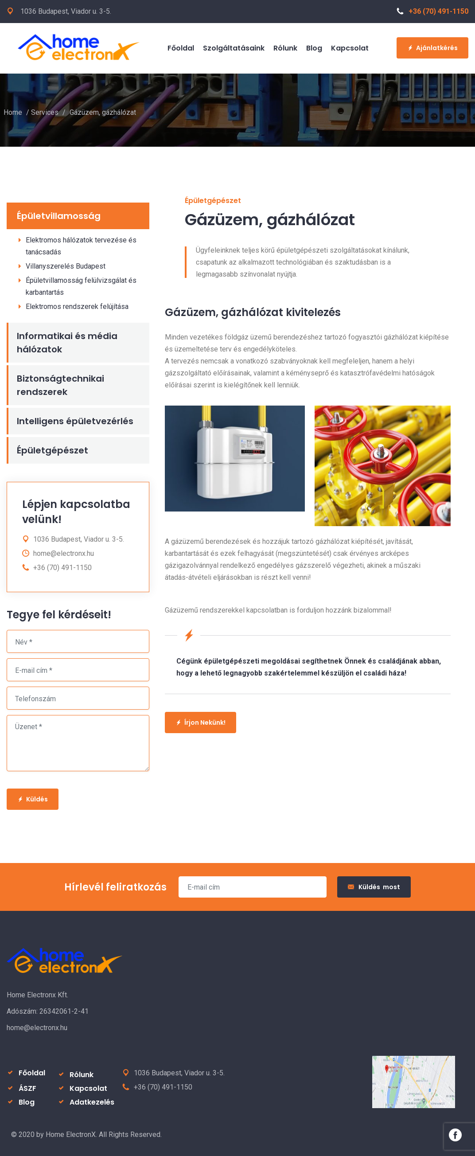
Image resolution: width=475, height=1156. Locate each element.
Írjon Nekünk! (200, 722)
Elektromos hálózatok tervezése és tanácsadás (81, 246)
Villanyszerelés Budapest (65, 266)
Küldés (32, 799)
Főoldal (180, 48)
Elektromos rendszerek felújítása (77, 306)
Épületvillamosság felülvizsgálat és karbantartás (81, 286)
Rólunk (285, 48)
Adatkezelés (92, 1102)
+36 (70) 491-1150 (432, 11)
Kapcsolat (350, 48)
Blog (314, 48)
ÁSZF (27, 1088)
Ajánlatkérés (432, 47)
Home (13, 112)
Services (44, 112)
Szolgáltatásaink (234, 48)
